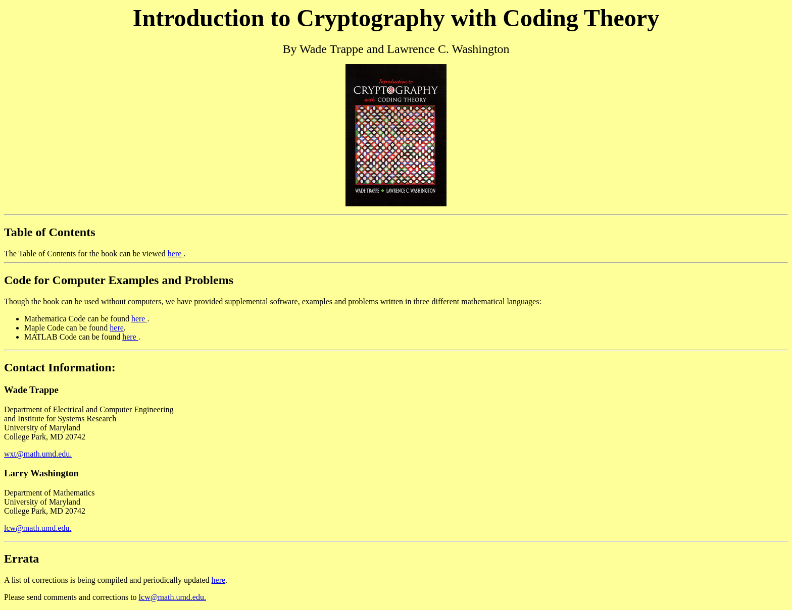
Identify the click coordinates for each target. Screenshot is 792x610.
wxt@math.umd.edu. (38, 454)
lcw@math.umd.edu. (37, 528)
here (176, 253)
